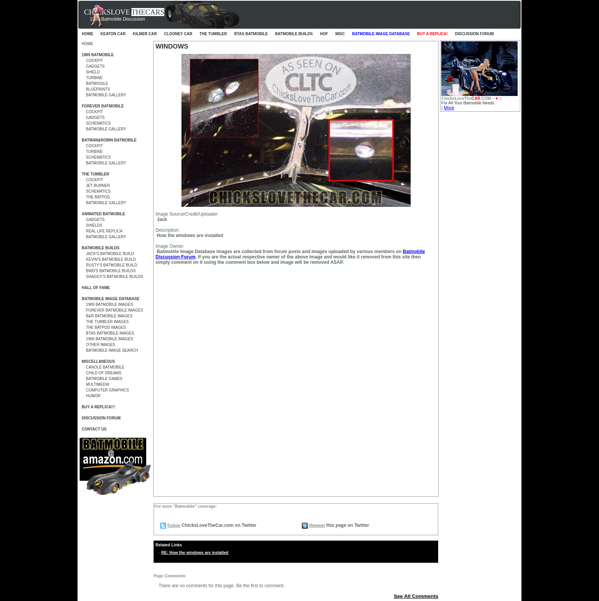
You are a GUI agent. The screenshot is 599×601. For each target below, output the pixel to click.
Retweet (317, 525)
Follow (173, 525)
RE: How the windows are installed (194, 552)
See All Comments (416, 596)
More (449, 107)
